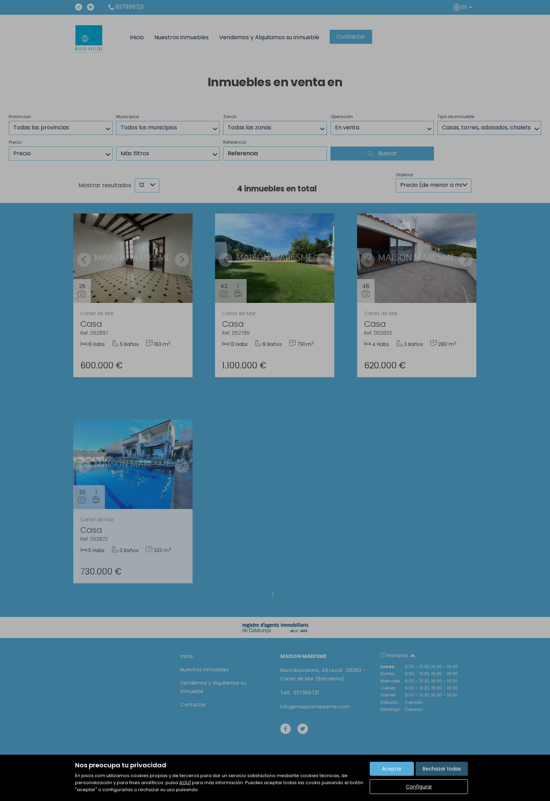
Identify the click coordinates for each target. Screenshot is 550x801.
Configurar (419, 786)
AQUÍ (185, 782)
